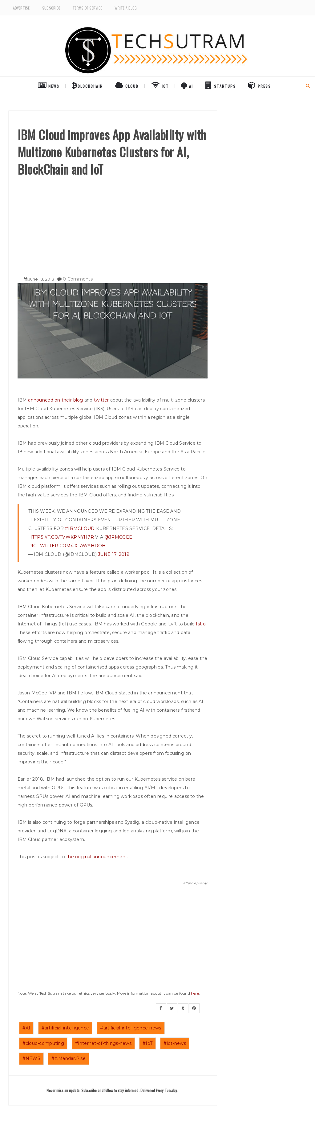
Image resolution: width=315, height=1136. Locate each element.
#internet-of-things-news (103, 1043)
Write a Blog (126, 7)
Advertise (21, 7)
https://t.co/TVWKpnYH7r (61, 537)
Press (259, 85)
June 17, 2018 (114, 554)
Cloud (127, 85)
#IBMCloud (80, 528)
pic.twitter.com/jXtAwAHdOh (67, 545)
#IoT (147, 1043)
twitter (101, 400)
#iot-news (175, 1043)
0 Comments (78, 279)
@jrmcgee (118, 537)
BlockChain (87, 85)
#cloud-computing (43, 1043)
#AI (26, 1028)
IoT (160, 85)
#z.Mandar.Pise (68, 1058)
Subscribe (51, 7)
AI (187, 85)
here (195, 993)
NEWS (48, 85)
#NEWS (31, 1058)
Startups (220, 85)
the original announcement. (97, 856)
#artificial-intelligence (65, 1028)
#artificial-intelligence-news (130, 1028)
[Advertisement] (113, 224)
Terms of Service (87, 7)
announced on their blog (55, 400)
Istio (200, 624)
